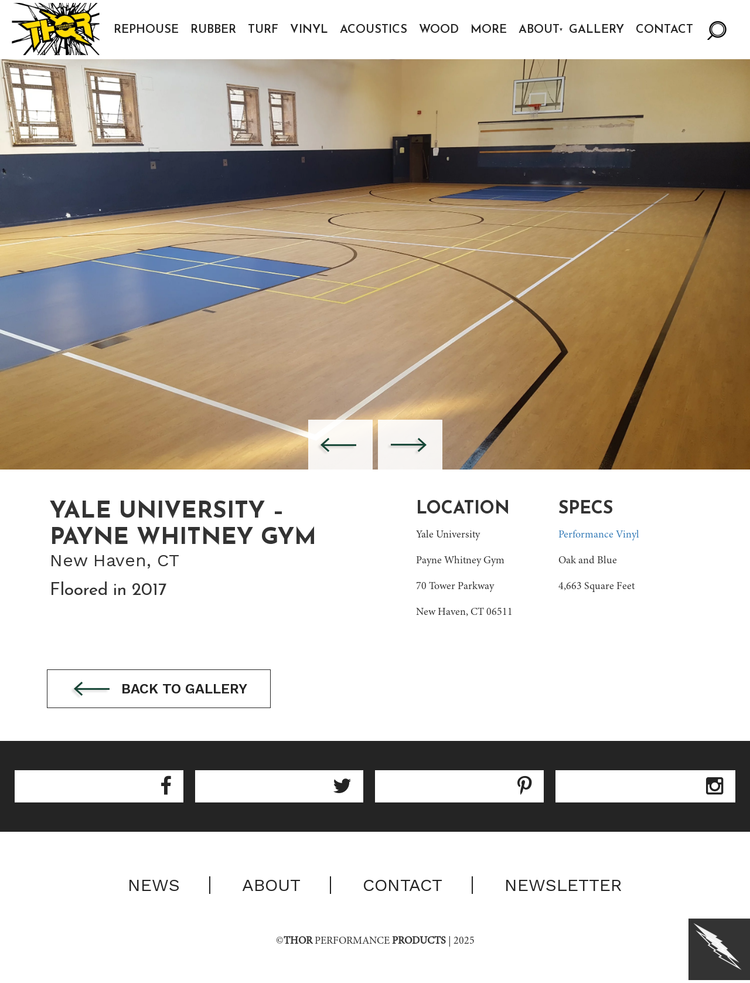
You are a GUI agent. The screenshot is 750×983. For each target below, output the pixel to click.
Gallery (597, 30)
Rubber (214, 30)
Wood (439, 30)
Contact (665, 30)
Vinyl (310, 30)
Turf (263, 30)
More (489, 30)
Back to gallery (163, 690)
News (154, 885)
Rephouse (146, 30)
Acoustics (374, 30)
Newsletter (563, 885)
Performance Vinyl (598, 535)
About (539, 30)
